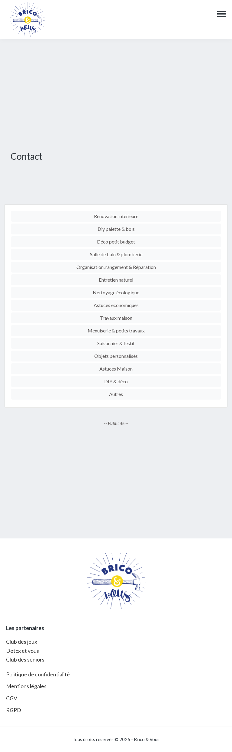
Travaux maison (116, 318)
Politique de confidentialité (38, 674)
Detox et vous (22, 650)
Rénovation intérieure (116, 216)
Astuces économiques (116, 305)
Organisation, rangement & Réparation (116, 267)
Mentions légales (26, 686)
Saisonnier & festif (116, 343)
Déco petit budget (116, 241)
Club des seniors (25, 659)
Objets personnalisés (116, 356)
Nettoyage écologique (116, 292)
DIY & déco (116, 381)
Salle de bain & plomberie (116, 254)
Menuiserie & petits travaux (116, 330)
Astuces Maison (116, 368)
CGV (11, 698)
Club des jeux (21, 641)
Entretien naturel (116, 280)
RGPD (13, 710)
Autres (116, 394)
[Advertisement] (116, 93)
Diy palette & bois (116, 229)
